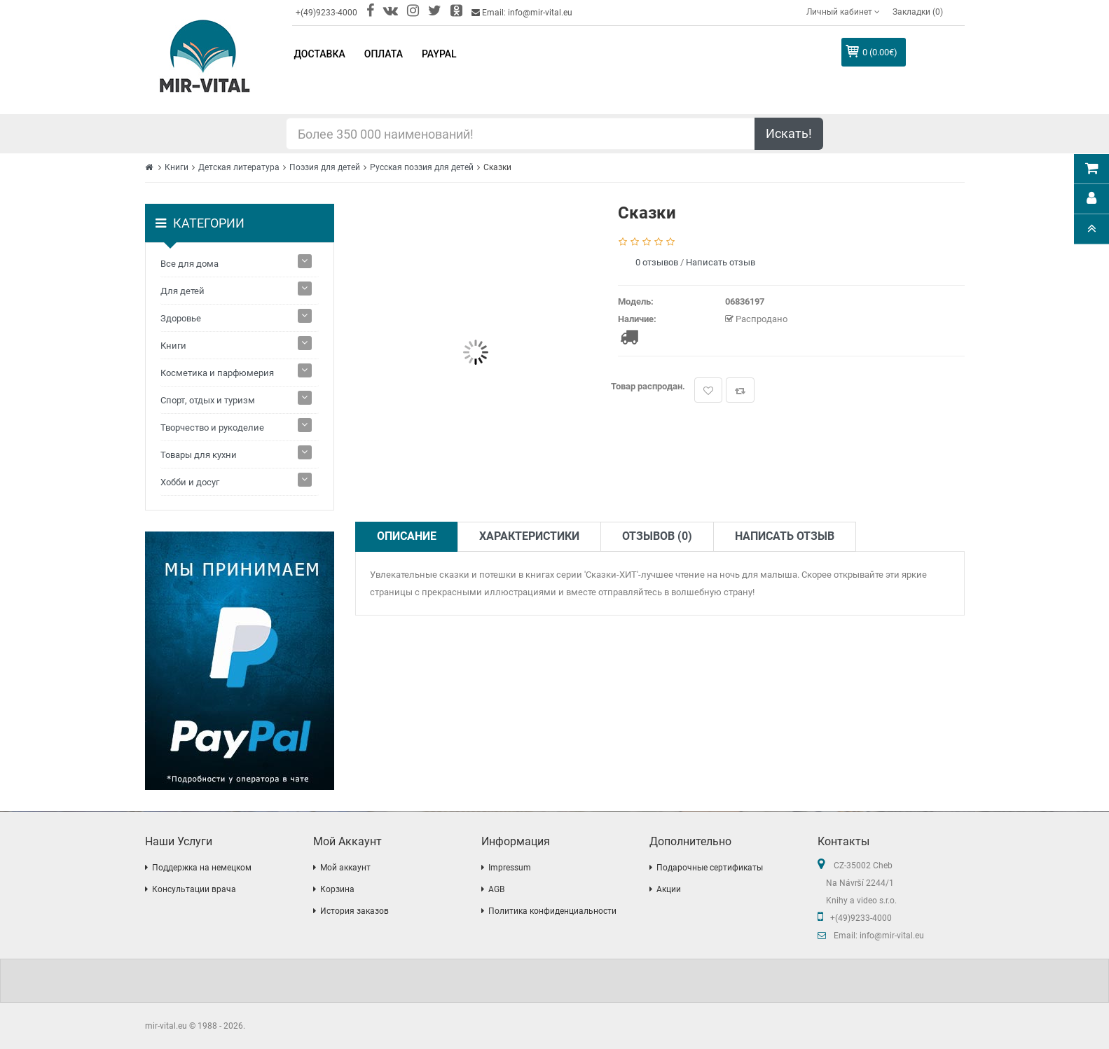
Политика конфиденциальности (552, 911)
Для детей (182, 291)
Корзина (337, 889)
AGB (496, 889)
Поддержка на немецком (202, 868)
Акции (668, 889)
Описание (406, 536)
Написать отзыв (720, 262)
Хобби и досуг (189, 482)
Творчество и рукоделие (212, 427)
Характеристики (529, 536)
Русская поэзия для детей (422, 167)
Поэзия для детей (324, 167)
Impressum (509, 868)
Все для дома (189, 263)
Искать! (789, 133)
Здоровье (180, 318)
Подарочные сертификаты (709, 868)
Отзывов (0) (657, 536)
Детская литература (239, 167)
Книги (176, 167)
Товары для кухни (198, 455)
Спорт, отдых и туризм (207, 400)
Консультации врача (194, 889)
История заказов (354, 911)
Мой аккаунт (345, 868)
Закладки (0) (918, 12)
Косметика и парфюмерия (217, 373)
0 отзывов (656, 262)
